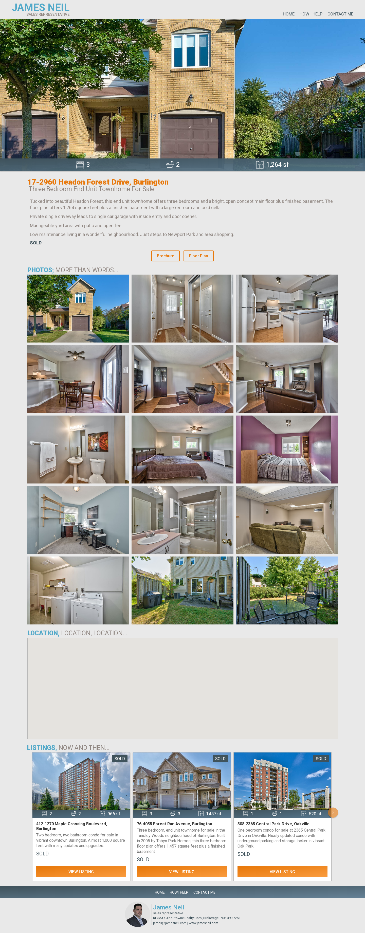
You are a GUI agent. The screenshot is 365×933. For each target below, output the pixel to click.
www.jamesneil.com (203, 923)
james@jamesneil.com (170, 923)
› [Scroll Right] (333, 812)
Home (289, 13)
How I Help (311, 13)
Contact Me (340, 13)
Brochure (165, 256)
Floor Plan (198, 256)
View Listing (81, 871)
